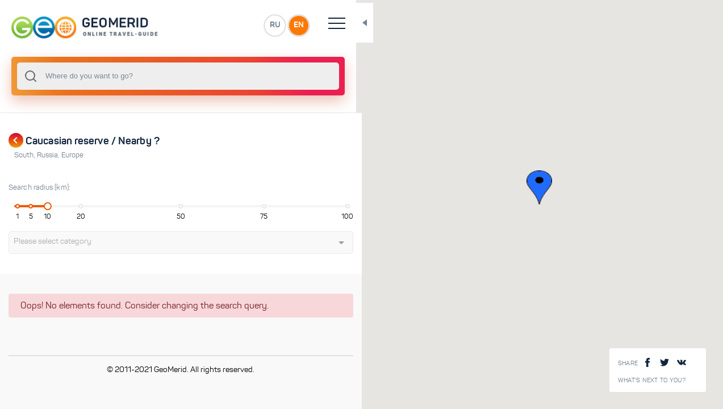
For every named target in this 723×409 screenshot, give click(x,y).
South (25, 155)
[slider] (43, 206)
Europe (72, 155)
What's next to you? (652, 380)
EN (249, 25)
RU (225, 25)
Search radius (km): (39, 187)
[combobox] (153, 76)
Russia (49, 155)
